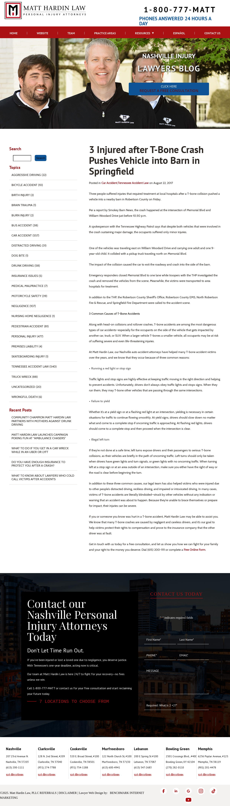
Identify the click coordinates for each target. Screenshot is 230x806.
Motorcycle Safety (26, 296)
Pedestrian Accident (27, 326)
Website (42, 33)
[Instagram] (201, 791)
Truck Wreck (21, 377)
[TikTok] (213, 791)
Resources (142, 33)
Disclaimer (68, 792)
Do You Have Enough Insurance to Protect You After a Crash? (38, 463)
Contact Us (212, 33)
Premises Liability (25, 346)
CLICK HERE (169, 88)
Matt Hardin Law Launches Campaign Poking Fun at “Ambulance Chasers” (40, 436)
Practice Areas (105, 33)
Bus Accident (22, 225)
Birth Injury (21, 195)
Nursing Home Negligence (31, 316)
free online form (194, 549)
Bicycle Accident (24, 185)
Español (179, 33)
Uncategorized (23, 387)
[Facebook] (163, 791)
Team (71, 33)
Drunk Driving (23, 265)
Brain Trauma (22, 205)
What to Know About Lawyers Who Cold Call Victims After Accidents (43, 477)
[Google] (188, 791)
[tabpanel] (22, 761)
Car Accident (109, 183)
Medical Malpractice (27, 286)
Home (13, 33)
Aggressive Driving (26, 175)
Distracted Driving (26, 245)
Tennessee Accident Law (133, 183)
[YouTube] (188, 800)
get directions (14, 774)
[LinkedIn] (176, 791)
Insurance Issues (25, 276)
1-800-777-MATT (180, 9)
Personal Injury (24, 336)
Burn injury (21, 215)
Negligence (20, 306)
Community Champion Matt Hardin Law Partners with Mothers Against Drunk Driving (41, 421)
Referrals (48, 792)
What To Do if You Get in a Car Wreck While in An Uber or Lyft (40, 450)
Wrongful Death (25, 397)
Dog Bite (18, 255)
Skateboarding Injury (28, 356)
